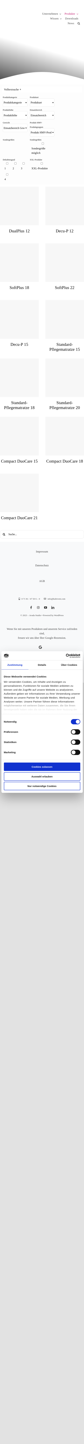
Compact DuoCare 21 (19, 518)
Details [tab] (42, 664)
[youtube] (46, 607)
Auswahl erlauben (41, 776)
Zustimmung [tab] (14, 664)
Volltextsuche (12, 89)
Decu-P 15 (19, 344)
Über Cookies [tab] (69, 664)
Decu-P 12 (64, 231)
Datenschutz (42, 565)
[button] (79, 23)
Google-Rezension (55, 637)
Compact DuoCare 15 (19, 461)
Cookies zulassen (42, 766)
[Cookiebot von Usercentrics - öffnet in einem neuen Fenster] (65, 656)
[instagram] (38, 607)
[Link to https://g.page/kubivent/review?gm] (40, 647)
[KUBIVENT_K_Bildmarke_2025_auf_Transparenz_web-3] (27, 8)
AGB (42, 581)
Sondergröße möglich (38, 150)
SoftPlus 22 (64, 287)
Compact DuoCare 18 (64, 461)
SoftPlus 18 (19, 287)
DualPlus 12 (19, 231)
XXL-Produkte (40, 168)
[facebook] (31, 607)
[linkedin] (53, 607)
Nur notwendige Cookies (42, 786)
